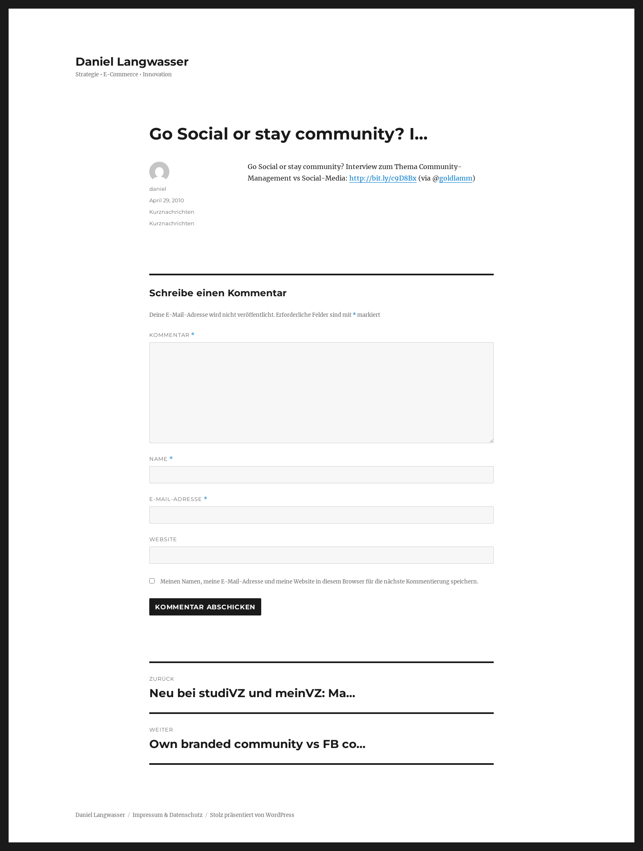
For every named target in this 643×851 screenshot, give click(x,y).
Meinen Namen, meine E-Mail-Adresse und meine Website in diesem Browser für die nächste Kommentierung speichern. (319, 581)
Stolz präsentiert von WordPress (252, 815)
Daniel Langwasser (132, 62)
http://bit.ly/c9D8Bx (383, 178)
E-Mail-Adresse (178, 499)
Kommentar (172, 335)
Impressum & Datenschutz (167, 815)
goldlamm (455, 178)
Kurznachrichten (171, 211)
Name (161, 458)
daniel (157, 188)
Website (163, 539)
